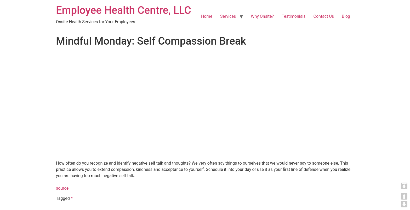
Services (228, 16)
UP (404, 196)
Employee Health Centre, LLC (123, 10)
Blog (346, 16)
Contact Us (324, 16)
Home (206, 16)
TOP (404, 186)
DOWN (404, 204)
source (62, 188)
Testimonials (293, 16)
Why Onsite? (262, 16)
